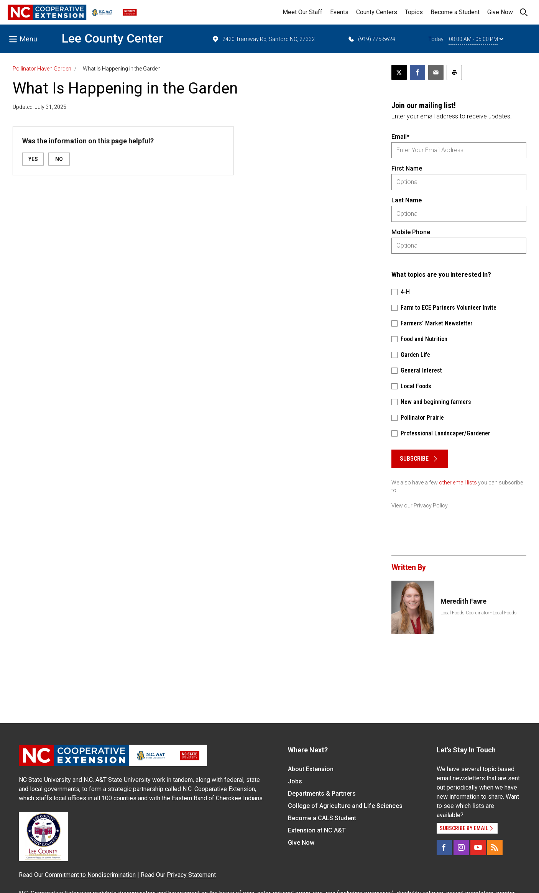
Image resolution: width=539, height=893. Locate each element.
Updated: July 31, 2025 (39, 107)
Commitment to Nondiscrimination (90, 874)
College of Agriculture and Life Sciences (345, 805)
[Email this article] (436, 72)
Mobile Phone (410, 232)
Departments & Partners (322, 793)
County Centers (376, 12)
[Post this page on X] (399, 72)
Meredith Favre (463, 601)
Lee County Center (112, 38)
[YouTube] (478, 847)
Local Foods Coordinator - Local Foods (478, 613)
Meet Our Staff (302, 12)
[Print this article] (454, 72)
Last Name (406, 200)
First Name (406, 168)
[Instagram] (461, 847)
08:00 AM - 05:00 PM (476, 39)
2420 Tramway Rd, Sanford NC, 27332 (263, 39)
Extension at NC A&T (317, 830)
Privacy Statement (191, 874)
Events (339, 12)
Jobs (295, 781)
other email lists (458, 482)
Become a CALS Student (322, 818)
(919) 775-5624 (371, 39)
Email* (400, 136)
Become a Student (455, 12)
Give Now (500, 12)
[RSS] (495, 847)
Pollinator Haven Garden (42, 69)
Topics (414, 12)
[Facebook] (444, 847)
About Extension (311, 769)
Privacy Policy (431, 505)
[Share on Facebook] (417, 72)
